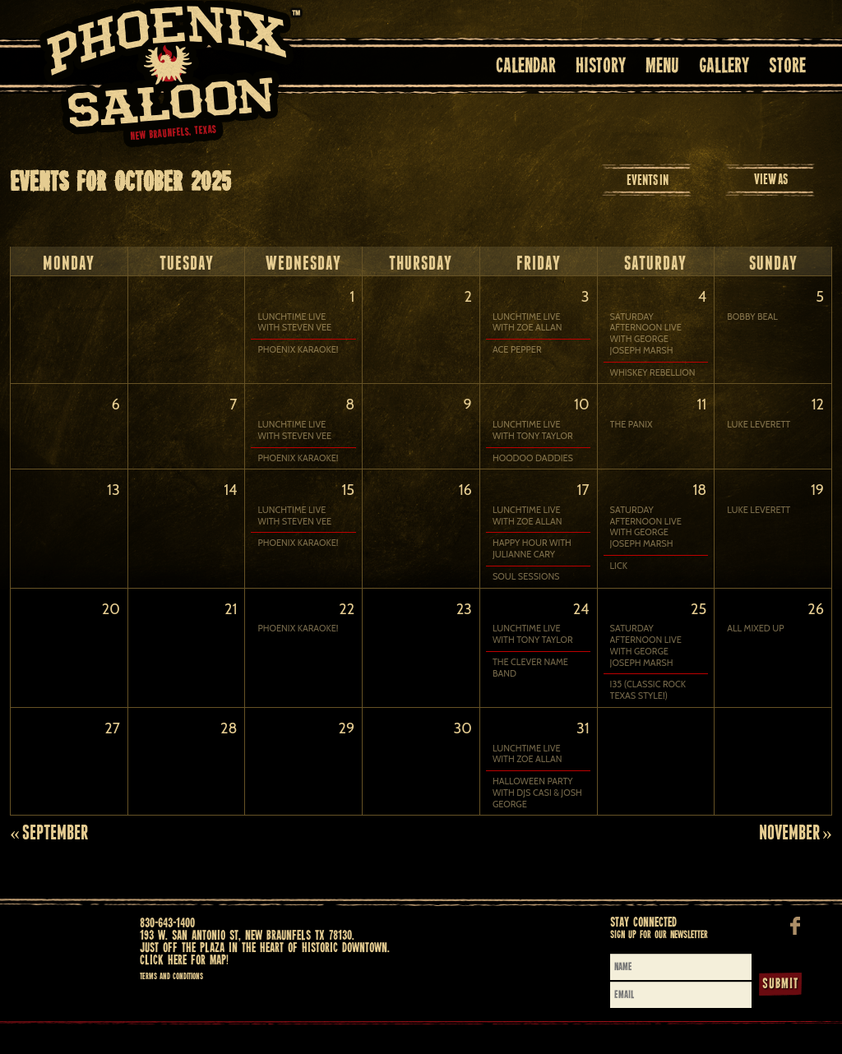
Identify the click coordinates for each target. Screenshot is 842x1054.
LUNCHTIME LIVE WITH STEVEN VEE (294, 323)
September (49, 856)
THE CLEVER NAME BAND (530, 683)
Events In (648, 180)
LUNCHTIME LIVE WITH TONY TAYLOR (533, 435)
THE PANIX (631, 429)
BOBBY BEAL (752, 317)
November (795, 856)
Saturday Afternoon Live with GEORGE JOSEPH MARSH (646, 334)
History (601, 67)
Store (787, 67)
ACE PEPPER (517, 349)
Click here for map (183, 984)
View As (771, 179)
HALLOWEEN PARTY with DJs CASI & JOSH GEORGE (537, 813)
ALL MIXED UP (755, 643)
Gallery (724, 67)
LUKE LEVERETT (758, 429)
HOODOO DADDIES (533, 462)
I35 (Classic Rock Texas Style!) (648, 705)
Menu (662, 67)
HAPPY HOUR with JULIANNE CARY (532, 559)
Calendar (526, 67)
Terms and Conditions (171, 1000)
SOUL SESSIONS (526, 586)
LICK (618, 576)
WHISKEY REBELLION (653, 373)
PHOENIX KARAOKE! (297, 349)
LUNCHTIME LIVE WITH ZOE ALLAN (527, 323)
